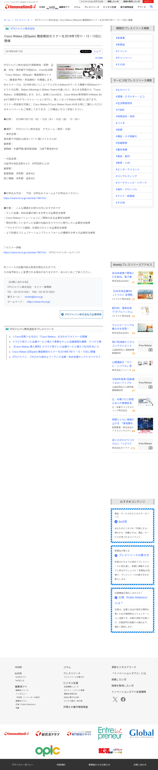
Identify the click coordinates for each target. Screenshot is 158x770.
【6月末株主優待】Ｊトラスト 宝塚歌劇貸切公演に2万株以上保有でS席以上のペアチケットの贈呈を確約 (123, 293)
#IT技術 (99, 58)
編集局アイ (64, 7)
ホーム (7, 20)
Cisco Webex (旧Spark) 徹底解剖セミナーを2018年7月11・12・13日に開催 (53, 351)
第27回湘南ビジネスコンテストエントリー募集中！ (123, 344)
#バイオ (120, 123)
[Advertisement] (53, 388)
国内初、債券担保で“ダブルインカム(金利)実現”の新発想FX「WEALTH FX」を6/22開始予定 (123, 310)
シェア (97, 51)
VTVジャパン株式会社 (22, 28)
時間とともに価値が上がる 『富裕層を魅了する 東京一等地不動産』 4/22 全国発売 (123, 421)
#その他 (120, 64)
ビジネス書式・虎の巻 (73, 701)
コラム (77, 7)
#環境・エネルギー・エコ (130, 96)
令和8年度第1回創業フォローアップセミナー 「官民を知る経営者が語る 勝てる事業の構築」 (123, 381)
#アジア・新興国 (125, 196)
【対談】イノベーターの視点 (28, 697)
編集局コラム (21, 701)
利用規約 (61, 765)
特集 (17, 708)
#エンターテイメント (128, 169)
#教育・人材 (123, 162)
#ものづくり (123, 90)
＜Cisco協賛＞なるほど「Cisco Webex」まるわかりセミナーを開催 (49, 336)
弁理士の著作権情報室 (75, 707)
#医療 (119, 129)
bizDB (52, 7)
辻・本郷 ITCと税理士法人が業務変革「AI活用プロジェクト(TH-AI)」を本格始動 (123, 401)
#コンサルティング (126, 176)
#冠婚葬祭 (121, 143)
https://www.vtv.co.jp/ (38, 301)
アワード (141, 7)
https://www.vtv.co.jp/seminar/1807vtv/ (25, 198)
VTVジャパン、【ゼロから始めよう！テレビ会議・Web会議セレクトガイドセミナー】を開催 (63, 356)
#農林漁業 (121, 149)
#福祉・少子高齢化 (126, 136)
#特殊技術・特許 (125, 116)
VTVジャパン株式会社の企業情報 (83, 314)
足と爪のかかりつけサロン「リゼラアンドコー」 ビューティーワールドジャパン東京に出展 (123, 442)
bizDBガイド (21, 677)
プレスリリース (91, 7)
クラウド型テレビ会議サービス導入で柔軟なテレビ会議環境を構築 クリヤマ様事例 (59, 341)
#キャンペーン (124, 57)
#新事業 (120, 38)
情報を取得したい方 (131, 1)
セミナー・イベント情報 (74, 690)
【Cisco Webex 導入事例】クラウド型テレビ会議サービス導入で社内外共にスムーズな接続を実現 (66, 346)
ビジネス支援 (109, 7)
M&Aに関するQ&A (71, 697)
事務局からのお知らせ (99, 765)
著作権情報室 (126, 7)
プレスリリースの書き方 (134, 555)
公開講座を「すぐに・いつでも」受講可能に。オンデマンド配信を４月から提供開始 (123, 364)
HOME (42, 7)
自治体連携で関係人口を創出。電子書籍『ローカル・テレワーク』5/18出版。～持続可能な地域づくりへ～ (123, 275)
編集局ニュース (22, 690)
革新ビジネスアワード (124, 667)
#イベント (121, 51)
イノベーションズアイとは (92, 1)
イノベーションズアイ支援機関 (129, 691)
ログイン (148, 1)
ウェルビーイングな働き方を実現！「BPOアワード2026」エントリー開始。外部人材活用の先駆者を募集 (123, 327)
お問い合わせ (139, 765)
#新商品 (120, 44)
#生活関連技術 (124, 103)
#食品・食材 (123, 156)
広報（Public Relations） (26, 704)
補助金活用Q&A (70, 694)
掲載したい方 (113, 1)
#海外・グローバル (126, 189)
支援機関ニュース (71, 687)
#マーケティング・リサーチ (131, 182)
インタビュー (21, 694)
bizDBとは (20, 680)
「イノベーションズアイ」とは (129, 673)
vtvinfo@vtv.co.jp (34, 296)
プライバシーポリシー (22, 765)
